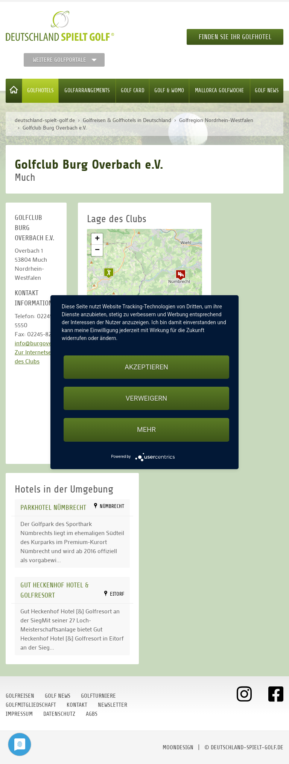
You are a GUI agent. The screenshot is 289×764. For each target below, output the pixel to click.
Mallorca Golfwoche (219, 90)
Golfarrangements (87, 90)
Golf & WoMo (169, 90)
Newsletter (112, 704)
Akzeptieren (146, 367)
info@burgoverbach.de (45, 343)
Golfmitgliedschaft (31, 704)
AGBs (91, 714)
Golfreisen (20, 695)
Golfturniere (98, 695)
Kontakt (77, 704)
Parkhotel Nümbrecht (53, 507)
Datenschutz (59, 714)
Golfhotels (40, 90)
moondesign (178, 747)
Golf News (267, 90)
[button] (181, 275)
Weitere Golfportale (59, 59)
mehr (146, 429)
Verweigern (146, 398)
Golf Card (132, 90)
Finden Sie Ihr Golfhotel (235, 37)
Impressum (19, 714)
